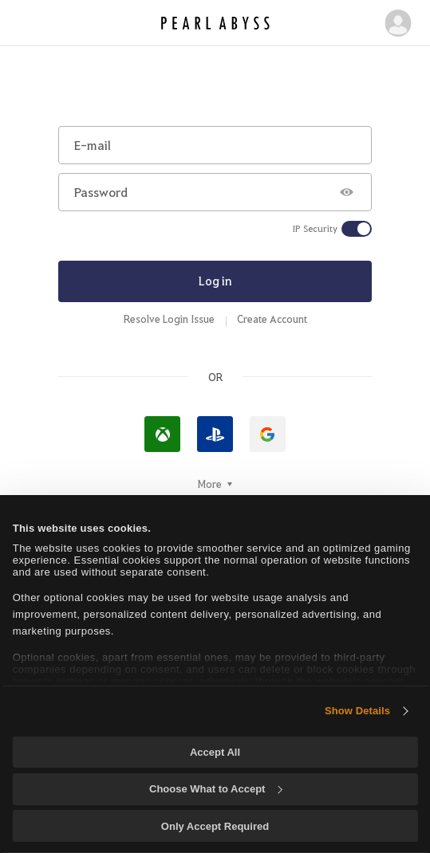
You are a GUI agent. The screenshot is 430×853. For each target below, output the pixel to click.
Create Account (272, 319)
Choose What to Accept (215, 789)
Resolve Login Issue (169, 319)
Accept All (215, 752)
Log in (215, 281)
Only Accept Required (215, 826)
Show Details (357, 711)
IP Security (315, 228)
